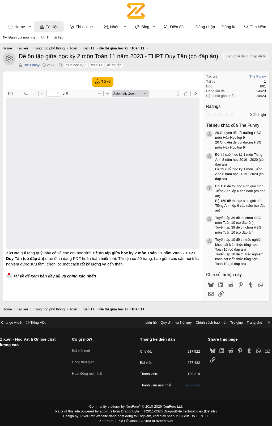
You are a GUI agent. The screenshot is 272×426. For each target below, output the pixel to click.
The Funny (31, 65)
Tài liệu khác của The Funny (232, 125)
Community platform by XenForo (136, 406)
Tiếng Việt (40, 322)
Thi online (84, 26)
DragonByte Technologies (180, 411)
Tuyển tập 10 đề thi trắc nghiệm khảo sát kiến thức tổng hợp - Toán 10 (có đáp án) (239, 244)
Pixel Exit (91, 415)
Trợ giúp (232, 322)
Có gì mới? (84, 339)
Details (205, 411)
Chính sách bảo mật (207, 322)
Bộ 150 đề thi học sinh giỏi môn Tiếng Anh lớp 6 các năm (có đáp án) (240, 191)
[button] (30, 26)
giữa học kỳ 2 (76, 65)
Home (19, 26)
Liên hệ (146, 322)
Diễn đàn (178, 26)
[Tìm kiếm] (255, 26)
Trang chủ (250, 322)
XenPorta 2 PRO (114, 419)
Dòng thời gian (85, 358)
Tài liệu (52, 26)
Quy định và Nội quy (172, 322)
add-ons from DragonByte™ (122, 411)
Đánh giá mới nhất (22, 37)
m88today (190, 385)
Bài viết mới (83, 348)
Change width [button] (15, 322)
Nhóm (115, 26)
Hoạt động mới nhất (89, 367)
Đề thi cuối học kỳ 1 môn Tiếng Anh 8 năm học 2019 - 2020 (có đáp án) (239, 159)
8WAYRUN (162, 419)
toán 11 (96, 65)
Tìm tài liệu (54, 37)
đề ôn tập (114, 65)
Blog (145, 26)
